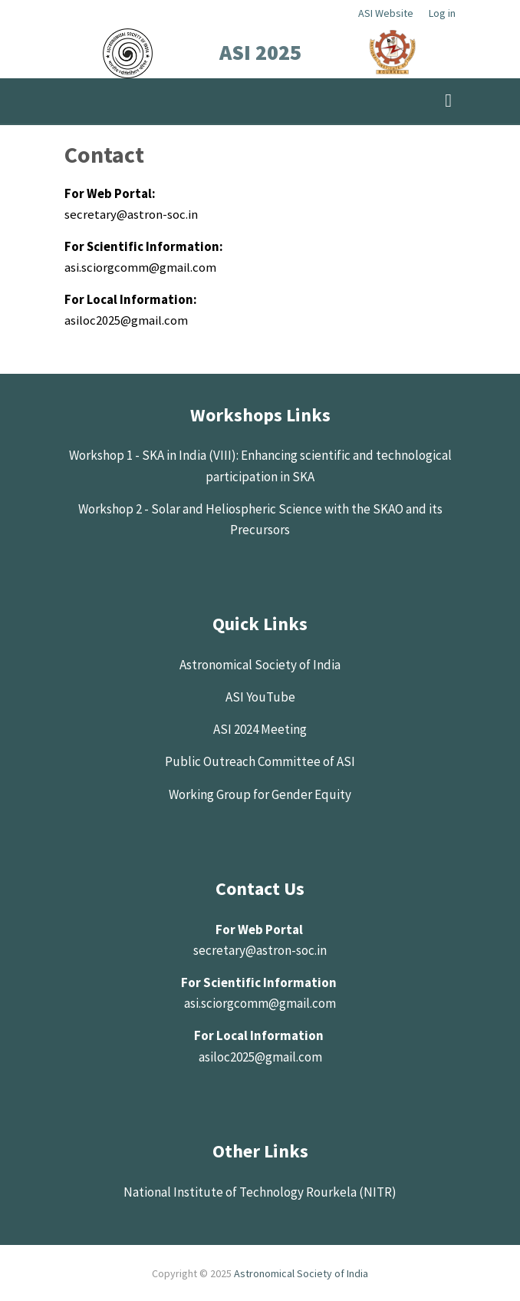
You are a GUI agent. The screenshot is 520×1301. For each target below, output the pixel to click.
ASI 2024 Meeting (260, 729)
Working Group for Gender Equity (260, 794)
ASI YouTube (260, 696)
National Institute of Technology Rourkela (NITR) (260, 1192)
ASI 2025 (260, 52)
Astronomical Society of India (260, 664)
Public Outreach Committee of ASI (260, 761)
